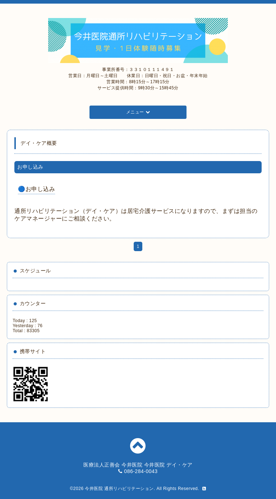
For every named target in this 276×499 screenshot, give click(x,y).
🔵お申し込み (36, 189)
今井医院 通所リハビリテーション (119, 488)
